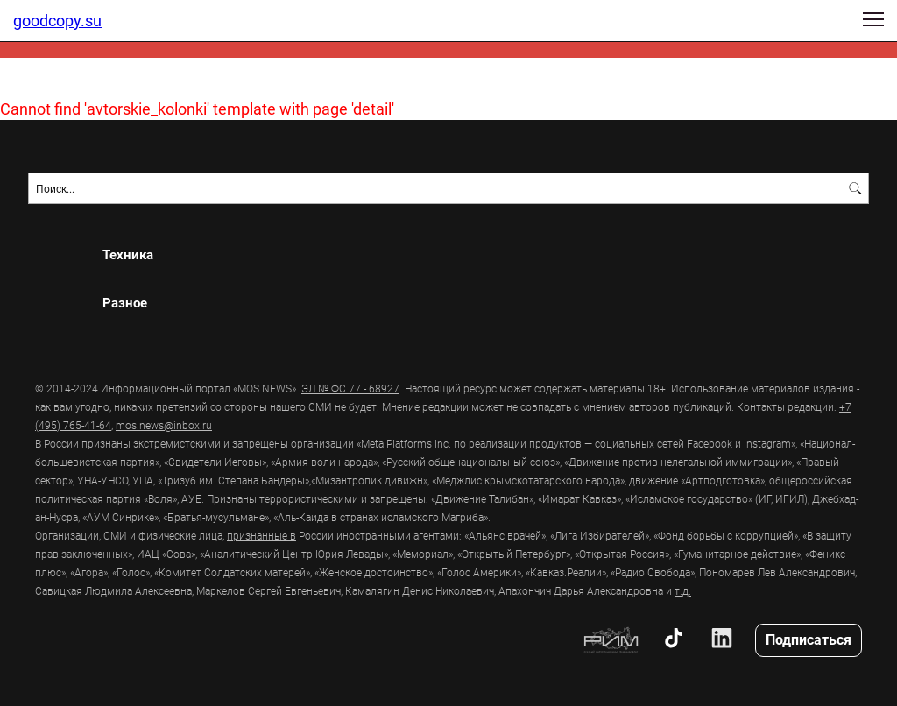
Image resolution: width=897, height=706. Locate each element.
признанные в (261, 535)
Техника (127, 254)
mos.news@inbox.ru (164, 425)
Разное (124, 302)
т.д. (683, 590)
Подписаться (808, 639)
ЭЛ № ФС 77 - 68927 (350, 388)
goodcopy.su (57, 20)
